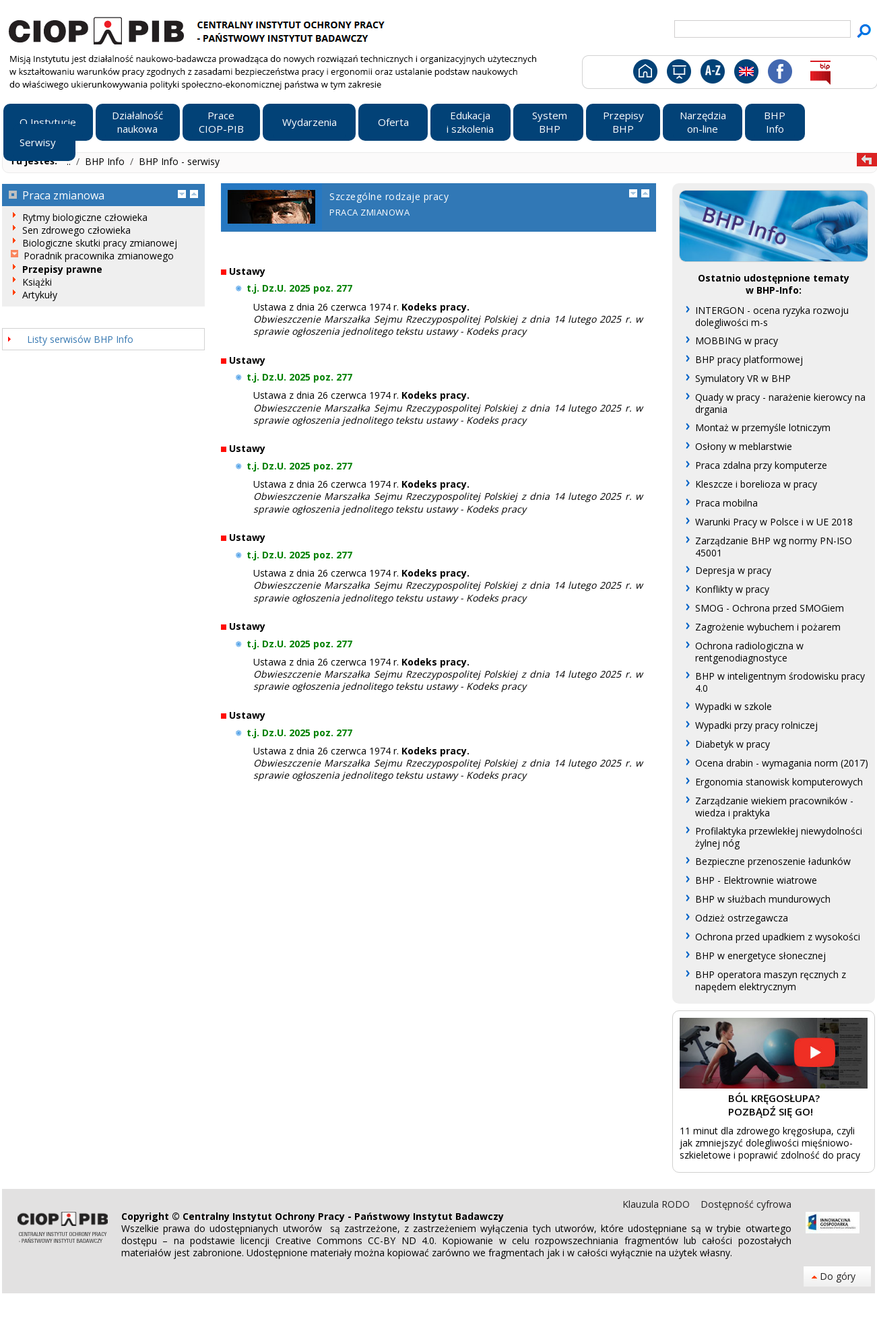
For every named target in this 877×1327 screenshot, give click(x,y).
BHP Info (106, 161)
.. (70, 161)
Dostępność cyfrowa (746, 1204)
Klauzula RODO (657, 1204)
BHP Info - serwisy (179, 161)
